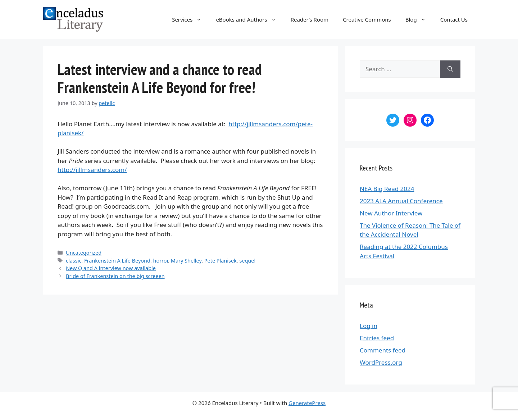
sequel (247, 260)
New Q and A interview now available (111, 268)
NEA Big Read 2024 (387, 189)
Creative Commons (367, 19)
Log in (368, 326)
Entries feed (377, 338)
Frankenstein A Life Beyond (117, 260)
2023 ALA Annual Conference (401, 201)
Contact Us (454, 19)
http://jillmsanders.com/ (92, 169)
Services (190, 19)
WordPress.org (381, 362)
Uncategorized (83, 252)
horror (160, 260)
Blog (419, 19)
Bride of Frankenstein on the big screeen (115, 276)
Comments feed (382, 350)
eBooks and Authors (249, 19)
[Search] (450, 69)
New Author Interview (391, 213)
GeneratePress (307, 402)
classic (73, 260)
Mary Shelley (186, 260)
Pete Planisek (220, 260)
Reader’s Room (309, 19)
